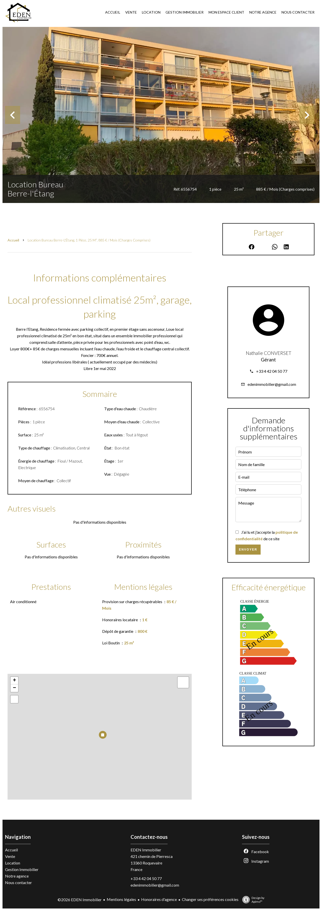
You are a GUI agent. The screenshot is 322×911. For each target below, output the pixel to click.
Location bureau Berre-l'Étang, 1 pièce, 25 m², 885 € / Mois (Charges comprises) (89, 240)
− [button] (14, 688)
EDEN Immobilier (146, 849)
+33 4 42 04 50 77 (271, 371)
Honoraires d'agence (159, 899)
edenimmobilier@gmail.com (272, 384)
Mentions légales (121, 899)
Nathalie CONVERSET (268, 353)
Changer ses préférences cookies (210, 899)
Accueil (13, 240)
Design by (252, 899)
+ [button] (14, 680)
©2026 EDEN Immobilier (80, 899)
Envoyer (248, 549)
